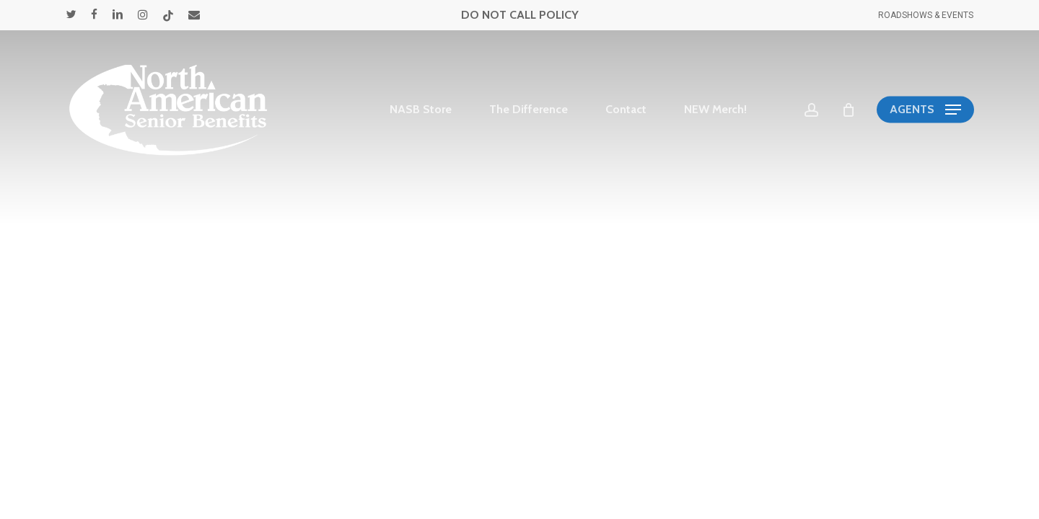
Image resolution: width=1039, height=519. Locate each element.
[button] (925, 109)
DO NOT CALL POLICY (520, 15)
